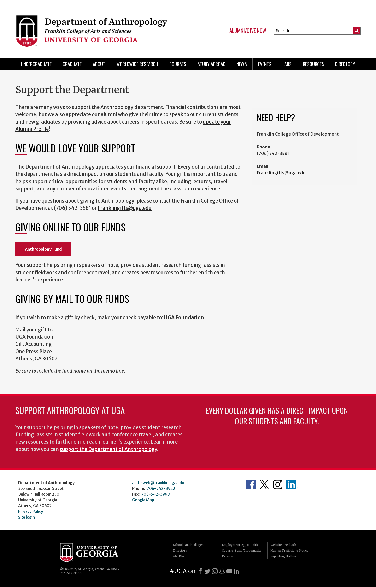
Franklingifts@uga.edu (125, 208)
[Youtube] (229, 571)
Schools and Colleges (188, 545)
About (99, 64)
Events (264, 64)
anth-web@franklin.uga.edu (158, 482)
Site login (26, 517)
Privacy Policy (30, 511)
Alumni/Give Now (247, 30)
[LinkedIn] (236, 571)
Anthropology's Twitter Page (264, 484)
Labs (287, 64)
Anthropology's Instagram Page (277, 484)
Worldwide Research (137, 64)
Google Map (143, 499)
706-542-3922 (161, 488)
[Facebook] (200, 571)
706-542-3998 (155, 494)
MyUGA (178, 556)
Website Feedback (283, 545)
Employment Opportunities (241, 545)
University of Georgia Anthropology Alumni (292, 484)
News (241, 64)
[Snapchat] (222, 571)
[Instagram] (215, 571)
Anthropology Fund (43, 249)
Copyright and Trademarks (241, 550)
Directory (345, 64)
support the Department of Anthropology (108, 449)
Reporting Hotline (283, 556)
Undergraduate (36, 64)
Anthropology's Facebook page (251, 484)
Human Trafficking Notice (289, 550)
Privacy (227, 556)
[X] (207, 571)
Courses (177, 64)
